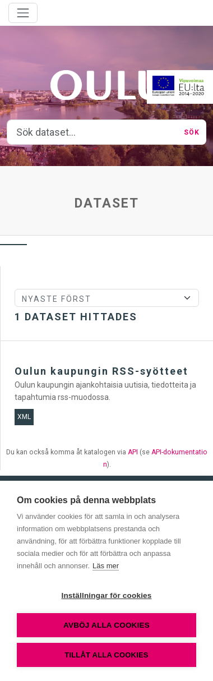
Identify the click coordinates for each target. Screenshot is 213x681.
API (133, 452)
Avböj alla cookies (106, 625)
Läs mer (105, 566)
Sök (192, 132)
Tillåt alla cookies (106, 655)
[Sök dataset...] (92, 132)
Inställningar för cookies (106, 595)
